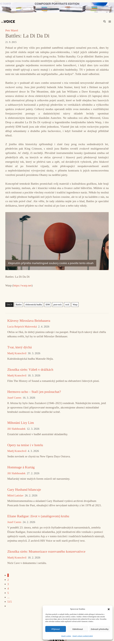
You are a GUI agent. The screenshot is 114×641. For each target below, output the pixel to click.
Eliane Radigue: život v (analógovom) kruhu (38, 516)
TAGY (9, 304)
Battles (18, 304)
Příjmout (55, 629)
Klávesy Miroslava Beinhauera (28, 321)
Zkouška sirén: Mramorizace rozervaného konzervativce (46, 551)
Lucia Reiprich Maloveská (22, 326)
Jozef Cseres (14, 397)
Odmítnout (77, 629)
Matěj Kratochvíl (16, 353)
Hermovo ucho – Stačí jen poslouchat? (34, 392)
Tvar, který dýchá (19, 347)
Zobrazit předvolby (100, 629)
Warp (74, 304)
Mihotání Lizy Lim (20, 423)
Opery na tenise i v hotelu (25, 445)
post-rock (57, 304)
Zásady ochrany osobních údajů (82, 636)
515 (9, 601)
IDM (47, 304)
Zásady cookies (66, 636)
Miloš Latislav (15, 495)
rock (66, 304)
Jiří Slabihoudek (16, 428)
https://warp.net (22, 285)
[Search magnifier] (104, 21)
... (8, 597)
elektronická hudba (33, 304)
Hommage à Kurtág (21, 467)
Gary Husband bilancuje (24, 489)
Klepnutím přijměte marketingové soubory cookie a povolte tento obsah (50, 263)
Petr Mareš (11, 30)
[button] (108, 609)
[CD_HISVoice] (57, 7)
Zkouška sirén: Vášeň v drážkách (30, 369)
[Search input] (92, 21)
